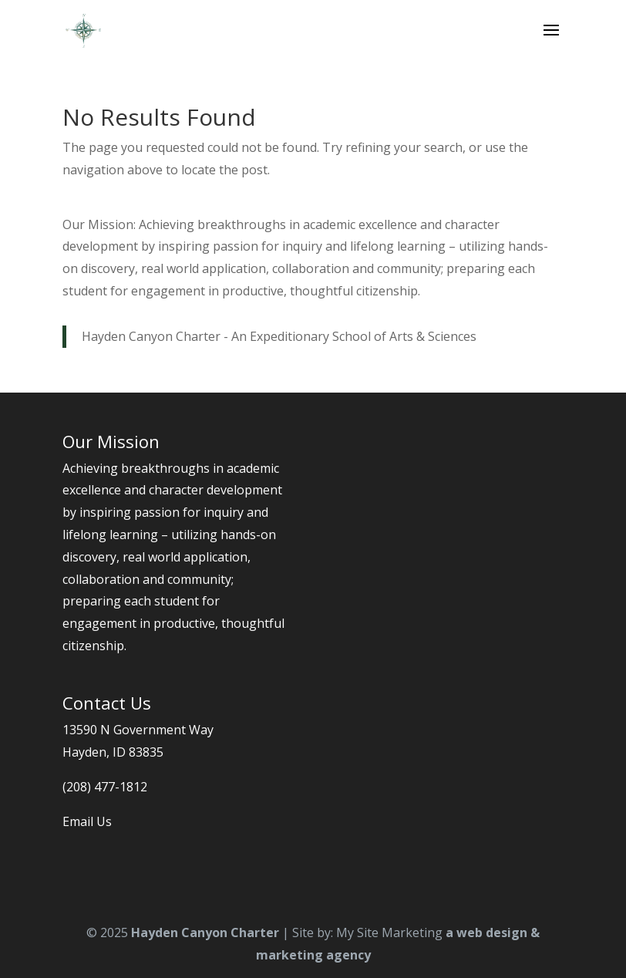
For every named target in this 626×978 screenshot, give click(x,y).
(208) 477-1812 (104, 786)
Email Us (87, 821)
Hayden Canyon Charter (205, 932)
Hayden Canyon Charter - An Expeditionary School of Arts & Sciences (279, 336)
